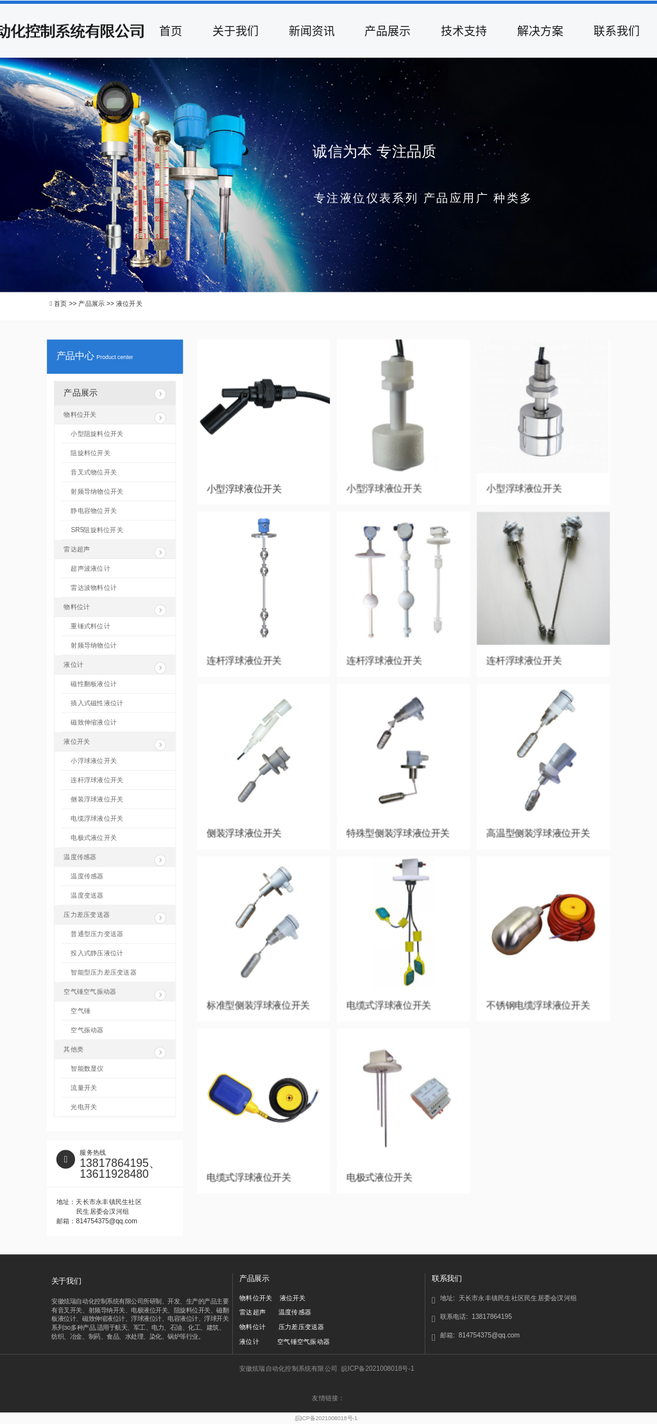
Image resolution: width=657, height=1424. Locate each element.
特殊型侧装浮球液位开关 (398, 833)
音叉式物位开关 (94, 472)
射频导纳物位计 (94, 645)
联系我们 (616, 30)
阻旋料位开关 (90, 453)
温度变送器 (87, 895)
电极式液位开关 (379, 1178)
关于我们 (235, 30)
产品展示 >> (97, 303)
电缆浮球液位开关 (97, 819)
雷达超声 (115, 552)
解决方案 (540, 30)
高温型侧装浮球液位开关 (538, 833)
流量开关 (84, 1087)
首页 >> (66, 303)
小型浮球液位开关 (244, 488)
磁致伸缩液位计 (94, 722)
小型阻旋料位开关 (97, 434)
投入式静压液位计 (97, 953)
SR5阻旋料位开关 (97, 530)
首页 (170, 30)
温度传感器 (115, 859)
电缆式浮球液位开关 (388, 1005)
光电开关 (84, 1106)
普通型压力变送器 (97, 933)
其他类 (115, 1051)
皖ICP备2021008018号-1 (326, 1418)
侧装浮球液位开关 (244, 833)
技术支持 (464, 30)
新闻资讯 (312, 30)
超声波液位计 (90, 569)
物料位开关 (115, 417)
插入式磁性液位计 (97, 703)
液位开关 (115, 744)
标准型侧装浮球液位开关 (258, 1005)
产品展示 (387, 30)
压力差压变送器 (115, 916)
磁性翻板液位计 (94, 684)
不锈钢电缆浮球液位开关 (538, 1005)
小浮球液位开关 (94, 761)
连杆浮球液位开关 (244, 661)
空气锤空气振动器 (115, 993)
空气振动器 (87, 1030)
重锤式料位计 (90, 626)
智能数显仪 (87, 1068)
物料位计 (115, 609)
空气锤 (80, 1010)
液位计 (115, 667)
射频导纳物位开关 (97, 492)
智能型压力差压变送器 (103, 972)
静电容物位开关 (94, 511)
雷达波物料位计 (94, 588)
